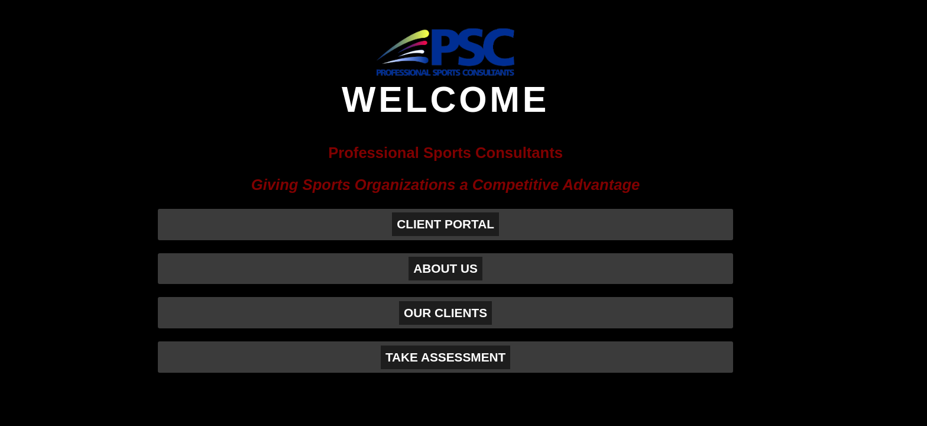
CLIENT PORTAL (445, 224)
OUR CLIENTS (445, 313)
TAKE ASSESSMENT (445, 357)
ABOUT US (445, 268)
